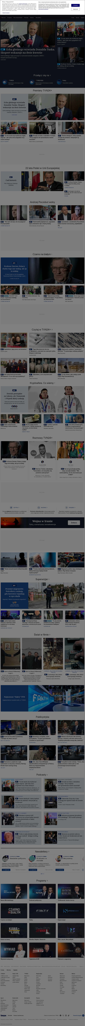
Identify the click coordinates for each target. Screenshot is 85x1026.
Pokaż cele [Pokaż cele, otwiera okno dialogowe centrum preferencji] (75, 9)
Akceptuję (75, 5)
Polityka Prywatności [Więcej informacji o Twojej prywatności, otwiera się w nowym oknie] (6, 12)
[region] (42, 7)
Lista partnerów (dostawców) (43, 9)
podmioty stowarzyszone (23, 3)
